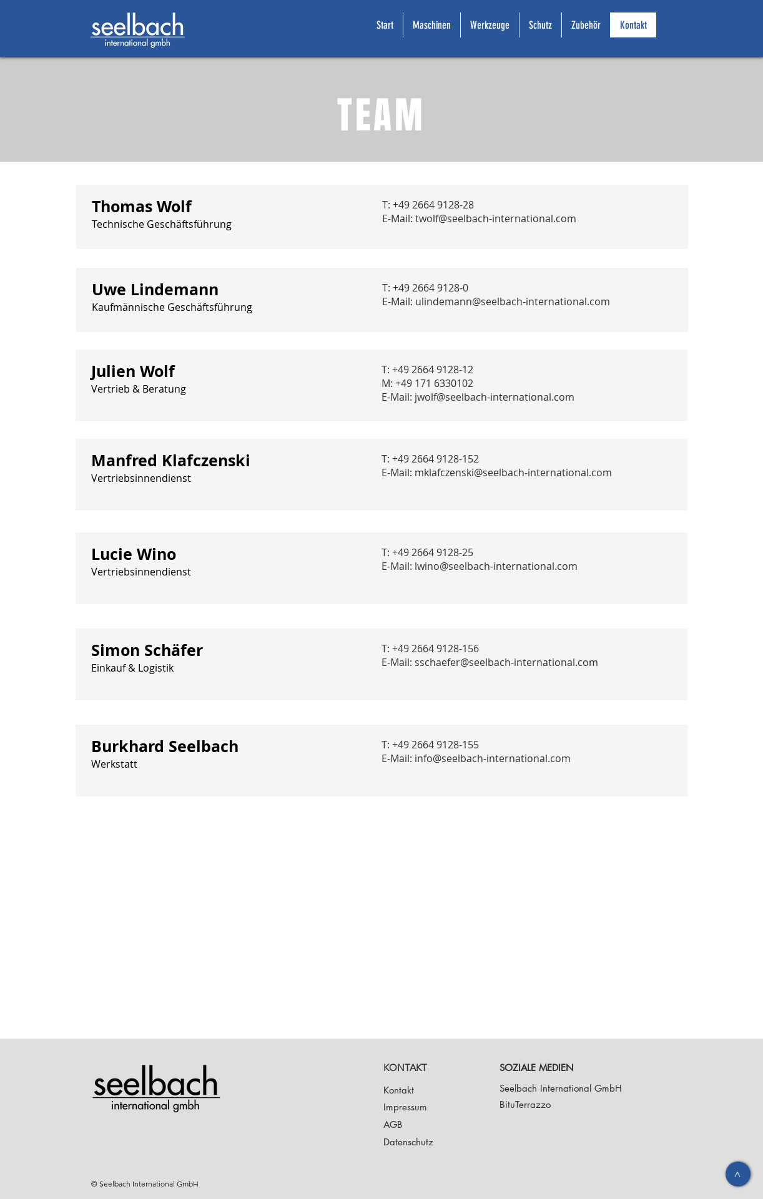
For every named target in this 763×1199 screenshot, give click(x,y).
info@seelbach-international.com (493, 758)
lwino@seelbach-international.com (496, 566)
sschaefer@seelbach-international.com (506, 662)
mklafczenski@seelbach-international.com (513, 472)
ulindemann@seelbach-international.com (512, 301)
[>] (738, 1174)
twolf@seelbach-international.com (495, 218)
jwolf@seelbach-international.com (494, 397)
